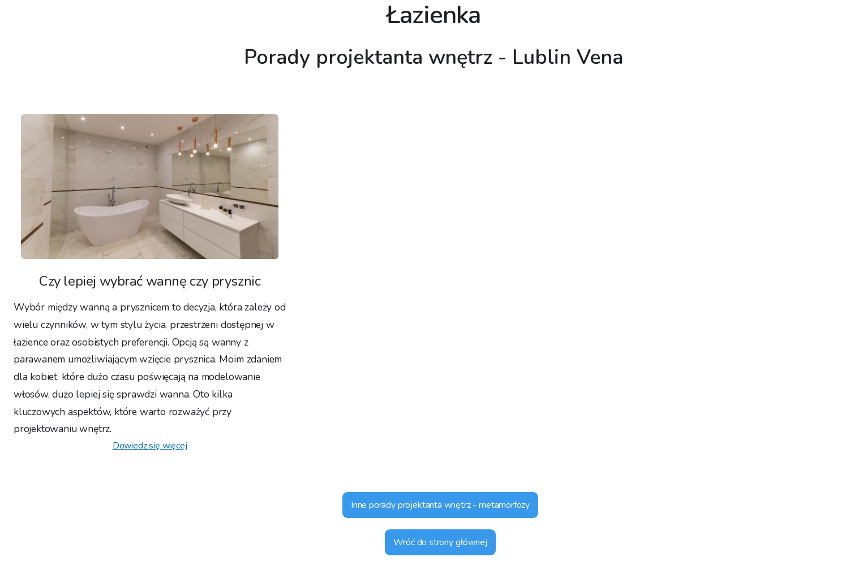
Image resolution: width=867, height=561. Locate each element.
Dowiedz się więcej (150, 445)
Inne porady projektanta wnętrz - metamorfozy (440, 505)
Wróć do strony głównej (440, 542)
